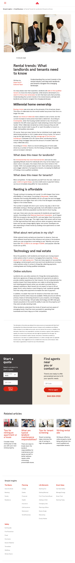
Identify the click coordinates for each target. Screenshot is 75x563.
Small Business (26, 515)
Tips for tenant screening (46, 431)
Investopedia (17, 121)
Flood (6, 535)
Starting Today (60, 500)
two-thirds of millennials (27, 116)
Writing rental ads (63, 431)
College (24, 489)
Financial (24, 496)
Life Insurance (26, 507)
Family (6, 496)
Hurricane (8, 539)
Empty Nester (43, 518)
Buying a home (18, 109)
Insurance (25, 503)
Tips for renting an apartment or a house (10, 433)
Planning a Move (44, 507)
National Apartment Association (41, 215)
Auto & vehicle (9, 489)
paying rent (30, 260)
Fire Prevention (9, 531)
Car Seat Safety (60, 489)
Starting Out (42, 489)
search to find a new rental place (24, 95)
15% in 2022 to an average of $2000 (32, 243)
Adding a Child (43, 500)
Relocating (42, 515)
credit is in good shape (24, 182)
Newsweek (44, 196)
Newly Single (42, 511)
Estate (24, 492)
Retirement (25, 511)
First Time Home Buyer (45, 496)
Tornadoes (8, 546)
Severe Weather (9, 542)
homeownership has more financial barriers (30, 160)
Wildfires (7, 550)
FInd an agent (53, 390)
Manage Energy (60, 492)
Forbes (24, 146)
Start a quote (10, 389)
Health (24, 500)
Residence (8, 500)
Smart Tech (59, 496)
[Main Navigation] (5, 3)
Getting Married (43, 492)
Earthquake (8, 528)
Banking (7, 492)
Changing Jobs (43, 503)
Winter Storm (9, 554)
